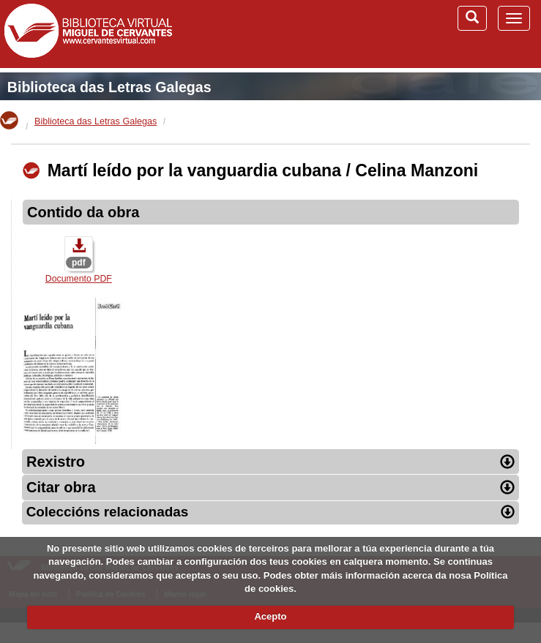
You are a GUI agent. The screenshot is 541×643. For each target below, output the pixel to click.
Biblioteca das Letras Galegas (109, 87)
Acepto (270, 616)
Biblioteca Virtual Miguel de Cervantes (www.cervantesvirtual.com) (88, 34)
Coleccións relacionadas (270, 511)
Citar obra (270, 487)
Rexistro (270, 462)
